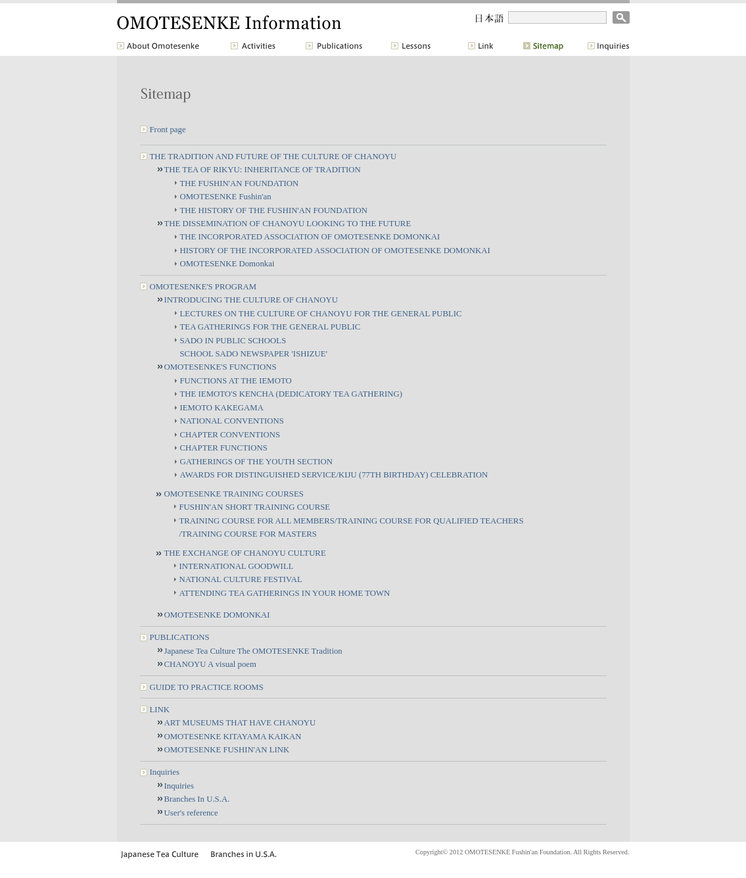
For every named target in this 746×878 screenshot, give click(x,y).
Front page (168, 129)
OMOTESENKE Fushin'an (225, 196)
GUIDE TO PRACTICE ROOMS (207, 687)
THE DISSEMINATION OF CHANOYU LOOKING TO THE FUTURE (287, 223)
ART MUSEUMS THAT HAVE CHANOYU (240, 722)
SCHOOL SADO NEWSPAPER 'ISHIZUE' (253, 353)
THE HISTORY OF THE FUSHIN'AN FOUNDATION (273, 210)
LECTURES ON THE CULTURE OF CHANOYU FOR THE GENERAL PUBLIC (321, 313)
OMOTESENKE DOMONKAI (217, 615)
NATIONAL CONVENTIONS (232, 421)
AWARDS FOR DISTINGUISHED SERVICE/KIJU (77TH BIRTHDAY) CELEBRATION (334, 474)
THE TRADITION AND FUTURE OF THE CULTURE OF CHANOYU (273, 156)
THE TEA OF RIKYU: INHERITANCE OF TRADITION (262, 169)
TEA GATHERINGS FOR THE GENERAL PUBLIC (270, 326)
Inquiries (165, 772)
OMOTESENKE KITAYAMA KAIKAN (233, 736)
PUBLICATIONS (180, 637)
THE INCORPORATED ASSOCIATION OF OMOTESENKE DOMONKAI (310, 236)
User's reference (191, 812)
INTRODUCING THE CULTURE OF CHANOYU (251, 300)
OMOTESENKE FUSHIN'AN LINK (227, 749)
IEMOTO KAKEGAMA (222, 407)
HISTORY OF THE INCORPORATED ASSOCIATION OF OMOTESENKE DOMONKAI (335, 250)
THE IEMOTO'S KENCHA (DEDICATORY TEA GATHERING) (291, 394)
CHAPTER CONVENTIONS (230, 434)
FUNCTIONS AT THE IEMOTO (236, 380)
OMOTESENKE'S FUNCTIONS (220, 367)
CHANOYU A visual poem (210, 664)
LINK (160, 709)
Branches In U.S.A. (197, 799)
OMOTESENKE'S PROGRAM (203, 286)
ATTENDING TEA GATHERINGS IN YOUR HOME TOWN (284, 593)
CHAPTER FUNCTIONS (224, 447)
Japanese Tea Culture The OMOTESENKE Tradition (253, 651)
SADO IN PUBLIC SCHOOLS (233, 340)
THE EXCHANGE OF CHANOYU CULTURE (245, 553)
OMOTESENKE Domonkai (227, 263)
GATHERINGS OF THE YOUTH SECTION (256, 461)
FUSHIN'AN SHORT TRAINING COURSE (255, 507)
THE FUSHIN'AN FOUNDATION (239, 183)
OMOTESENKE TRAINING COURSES (234, 494)
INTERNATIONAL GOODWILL (236, 566)
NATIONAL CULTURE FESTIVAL (240, 579)
